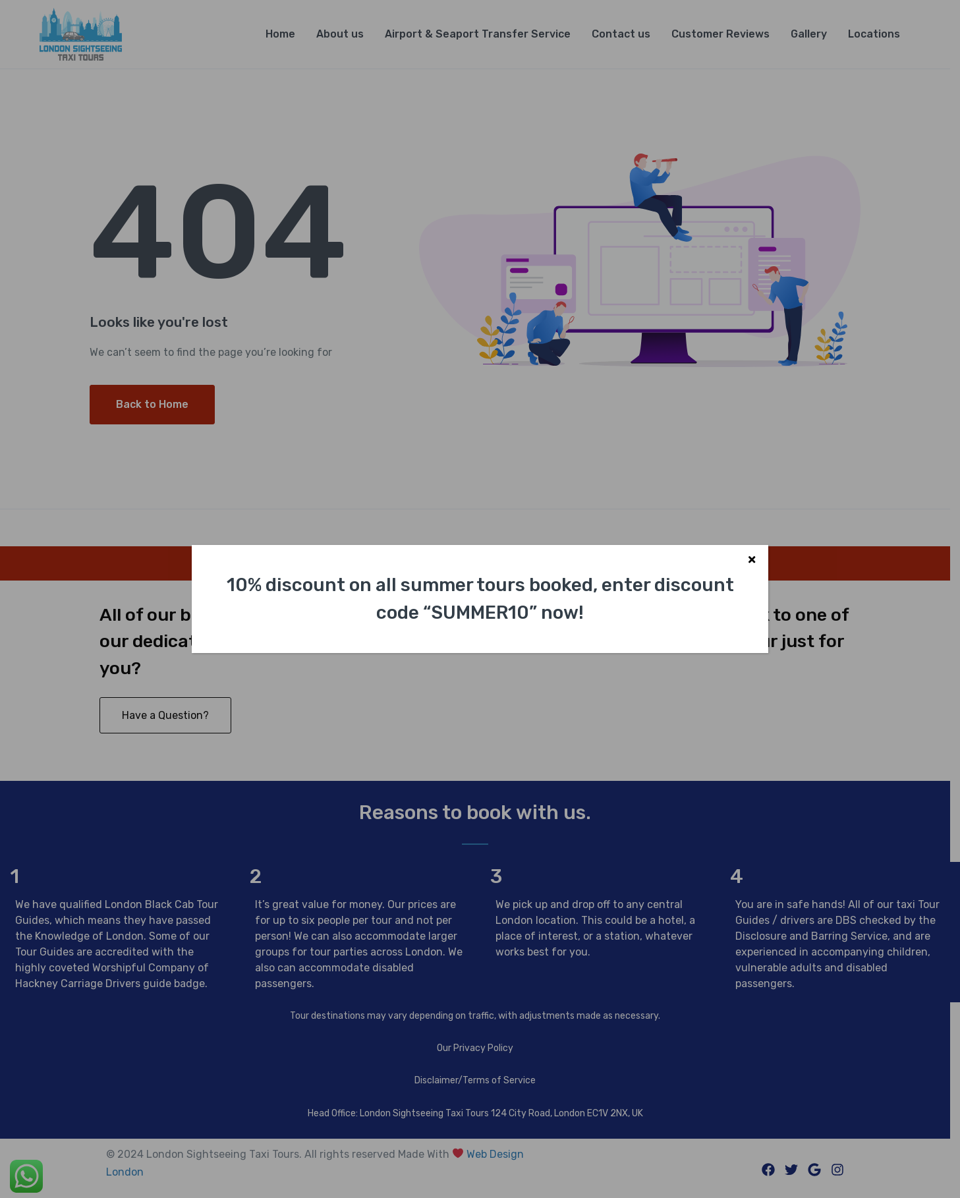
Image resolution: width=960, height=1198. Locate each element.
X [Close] (751, 561)
